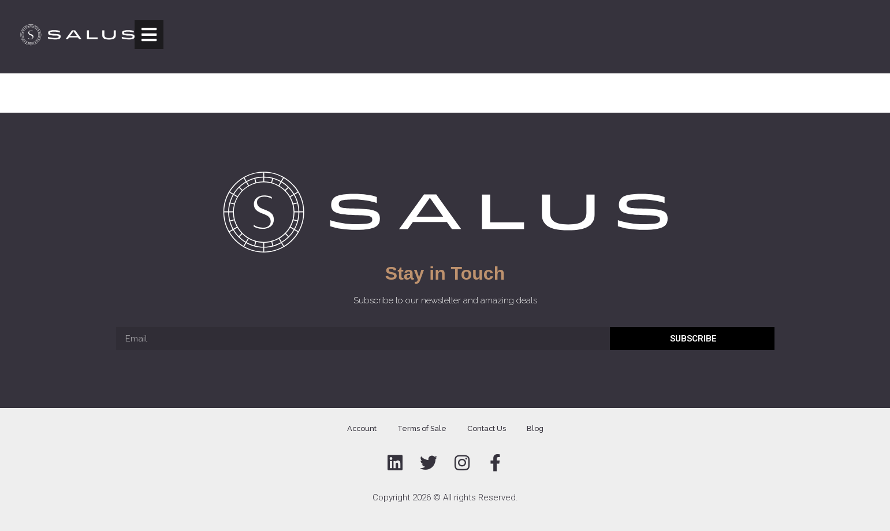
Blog (535, 428)
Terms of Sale (421, 428)
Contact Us (486, 428)
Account (362, 428)
